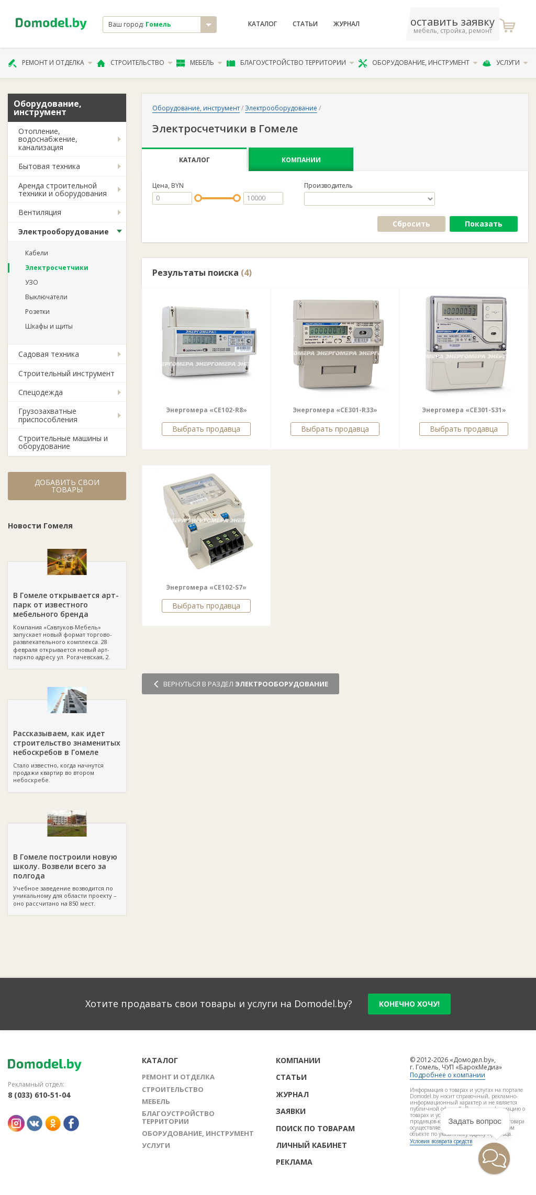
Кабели (36, 253)
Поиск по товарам (315, 1128)
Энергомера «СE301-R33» (335, 409)
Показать (483, 224)
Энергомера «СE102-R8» (206, 409)
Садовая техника (48, 354)
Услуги (505, 62)
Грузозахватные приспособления (47, 415)
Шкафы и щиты (49, 326)
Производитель (328, 186)
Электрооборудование (63, 231)
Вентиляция (39, 212)
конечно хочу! (409, 1004)
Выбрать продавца (206, 429)
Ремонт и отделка (50, 62)
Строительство (135, 62)
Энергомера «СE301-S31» (464, 409)
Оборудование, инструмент (418, 62)
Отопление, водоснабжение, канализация (47, 139)
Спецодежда (40, 392)
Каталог (262, 24)
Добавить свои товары (67, 485)
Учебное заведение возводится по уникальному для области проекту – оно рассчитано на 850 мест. (67, 865)
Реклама (294, 1162)
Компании (301, 159)
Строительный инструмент (66, 373)
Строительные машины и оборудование (63, 442)
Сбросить (411, 224)
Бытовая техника (49, 166)
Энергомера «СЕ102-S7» (206, 587)
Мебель (199, 62)
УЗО (31, 282)
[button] (494, 1158)
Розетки (37, 311)
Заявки (291, 1111)
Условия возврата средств (441, 1141)
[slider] (198, 198)
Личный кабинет (311, 1145)
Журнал (346, 24)
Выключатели (46, 296)
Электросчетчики (56, 267)
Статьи (305, 24)
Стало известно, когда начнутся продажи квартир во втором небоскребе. (67, 742)
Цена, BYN (168, 186)
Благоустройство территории (290, 62)
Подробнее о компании (447, 1074)
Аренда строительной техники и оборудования (62, 189)
